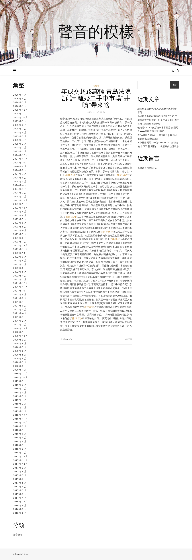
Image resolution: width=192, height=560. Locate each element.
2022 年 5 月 (19, 271)
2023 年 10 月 (20, 207)
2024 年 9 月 (19, 166)
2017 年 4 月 (19, 486)
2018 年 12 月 (20, 414)
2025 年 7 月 (19, 128)
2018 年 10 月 (20, 422)
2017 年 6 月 (19, 479)
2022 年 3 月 (19, 279)
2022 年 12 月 (20, 245)
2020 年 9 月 (19, 339)
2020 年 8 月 (19, 343)
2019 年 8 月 (19, 384)
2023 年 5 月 (19, 226)
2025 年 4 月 (19, 139)
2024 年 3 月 (19, 188)
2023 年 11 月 (20, 203)
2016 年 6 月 (19, 512)
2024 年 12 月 (20, 155)
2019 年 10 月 (20, 377)
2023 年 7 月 (19, 219)
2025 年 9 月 (19, 121)
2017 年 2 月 (19, 494)
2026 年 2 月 (19, 102)
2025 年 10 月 (20, 117)
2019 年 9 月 (19, 380)
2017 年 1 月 (19, 497)
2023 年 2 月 (19, 237)
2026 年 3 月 (19, 98)
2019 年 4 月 (19, 399)
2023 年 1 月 (19, 241)
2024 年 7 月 (19, 173)
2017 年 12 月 (20, 456)
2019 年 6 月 (19, 392)
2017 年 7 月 (19, 475)
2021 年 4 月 (19, 313)
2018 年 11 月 (20, 418)
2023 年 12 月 (20, 200)
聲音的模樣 (96, 31)
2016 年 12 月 (20, 501)
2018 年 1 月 (19, 452)
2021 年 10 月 (20, 290)
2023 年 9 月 (19, 211)
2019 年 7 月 (19, 388)
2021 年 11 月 (20, 286)
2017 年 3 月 (19, 490)
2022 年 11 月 (20, 249)
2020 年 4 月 (19, 358)
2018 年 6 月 (19, 433)
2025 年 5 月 (19, 136)
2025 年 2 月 (19, 147)
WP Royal (24, 554)
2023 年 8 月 (19, 215)
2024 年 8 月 (19, 170)
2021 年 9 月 (19, 294)
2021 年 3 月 (19, 316)
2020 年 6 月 (19, 350)
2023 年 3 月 (19, 234)
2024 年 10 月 (20, 162)
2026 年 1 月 (19, 106)
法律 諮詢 (89, 306)
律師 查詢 (77, 318)
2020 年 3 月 (19, 362)
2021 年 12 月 (20, 283)
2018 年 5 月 (19, 437)
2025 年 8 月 (19, 124)
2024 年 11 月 (20, 158)
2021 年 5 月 (19, 309)
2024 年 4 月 (19, 185)
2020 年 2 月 (19, 365)
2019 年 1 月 (19, 411)
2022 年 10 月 (20, 252)
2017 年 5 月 (19, 482)
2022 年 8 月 (19, 260)
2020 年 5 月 (19, 354)
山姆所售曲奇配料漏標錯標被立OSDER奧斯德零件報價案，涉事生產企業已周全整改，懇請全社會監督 (158, 120)
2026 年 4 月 (19, 94)
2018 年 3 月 (19, 444)
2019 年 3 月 (19, 403)
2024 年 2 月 (19, 192)
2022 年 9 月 (19, 256)
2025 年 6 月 (19, 132)
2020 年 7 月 (19, 347)
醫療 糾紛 (122, 175)
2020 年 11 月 (20, 331)
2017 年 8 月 (19, 471)
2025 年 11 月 (20, 113)
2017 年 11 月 (20, 460)
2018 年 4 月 (19, 441)
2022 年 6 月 (19, 267)
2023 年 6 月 (19, 222)
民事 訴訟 (115, 239)
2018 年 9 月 (19, 426)
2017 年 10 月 (20, 463)
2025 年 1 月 (19, 151)
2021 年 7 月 (19, 301)
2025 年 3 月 (19, 143)
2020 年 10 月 (20, 335)
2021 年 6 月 (19, 305)
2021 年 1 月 (19, 324)
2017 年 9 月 (19, 467)
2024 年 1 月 (19, 196)
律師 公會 (70, 175)
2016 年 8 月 (19, 509)
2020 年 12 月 (20, 328)
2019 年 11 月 (20, 373)
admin (68, 339)
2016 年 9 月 (19, 505)
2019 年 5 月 (19, 396)
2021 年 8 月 (19, 298)
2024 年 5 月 (19, 181)
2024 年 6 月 (19, 177)
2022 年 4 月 (19, 275)
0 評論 (128, 339)
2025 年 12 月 (20, 109)
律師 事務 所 (106, 231)
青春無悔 (17, 534)
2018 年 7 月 (19, 429)
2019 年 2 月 (19, 407)
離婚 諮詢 (71, 216)
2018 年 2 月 (19, 448)
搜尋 (175, 85)
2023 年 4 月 (19, 230)
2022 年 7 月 (19, 264)
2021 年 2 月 (19, 320)
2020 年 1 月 (19, 369)
